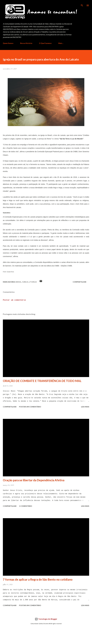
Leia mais (85, 407)
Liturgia (33, 282)
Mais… (60, 43)
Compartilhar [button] (79, 282)
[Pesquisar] (81, 4)
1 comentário (25, 506)
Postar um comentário (14, 300)
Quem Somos (8, 43)
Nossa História (26, 43)
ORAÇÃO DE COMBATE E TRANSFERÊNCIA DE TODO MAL (42, 381)
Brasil (18, 282)
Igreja (25, 282)
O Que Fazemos (45, 43)
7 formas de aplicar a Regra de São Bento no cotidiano (37, 579)
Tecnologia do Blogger (46, 619)
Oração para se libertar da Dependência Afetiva (33, 480)
